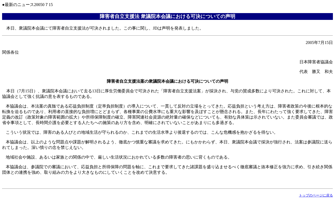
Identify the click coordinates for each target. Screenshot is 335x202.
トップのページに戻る (316, 195)
